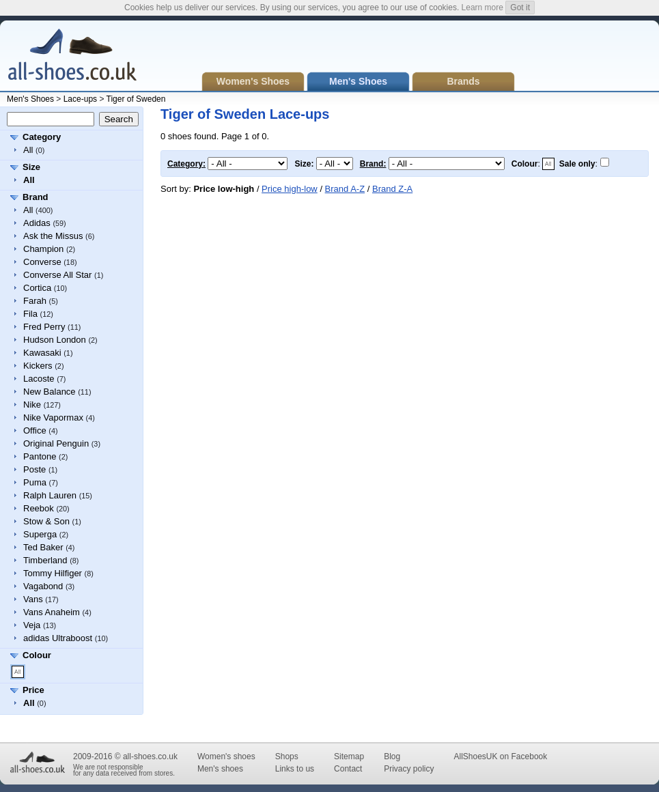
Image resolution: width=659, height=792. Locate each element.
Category (42, 137)
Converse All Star (57, 275)
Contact (348, 769)
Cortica (37, 288)
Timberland (45, 560)
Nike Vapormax (53, 417)
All (28, 150)
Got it (520, 7)
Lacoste (39, 378)
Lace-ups (80, 99)
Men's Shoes (30, 99)
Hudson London (54, 340)
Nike (32, 404)
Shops (286, 756)
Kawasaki (42, 353)
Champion (43, 249)
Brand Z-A (392, 189)
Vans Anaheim (51, 612)
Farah (34, 301)
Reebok (38, 508)
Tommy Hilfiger (52, 573)
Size (31, 167)
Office (34, 430)
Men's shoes (220, 769)
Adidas (37, 223)
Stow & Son (46, 521)
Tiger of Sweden (136, 99)
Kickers (38, 365)
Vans (33, 599)
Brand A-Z (345, 189)
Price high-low (290, 189)
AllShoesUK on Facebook (500, 756)
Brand (35, 197)
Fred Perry (44, 327)
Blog (392, 756)
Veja (31, 625)
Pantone (39, 456)
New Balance (49, 391)
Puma (34, 482)
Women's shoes (226, 756)
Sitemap (349, 756)
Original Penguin (56, 443)
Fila (30, 314)
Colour (37, 655)
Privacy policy (409, 769)
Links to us (294, 769)
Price (33, 690)
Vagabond (43, 586)
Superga (40, 534)
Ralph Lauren (49, 495)
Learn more (482, 7)
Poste (34, 469)
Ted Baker (43, 547)
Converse (42, 262)
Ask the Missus (53, 236)
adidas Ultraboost (57, 638)
